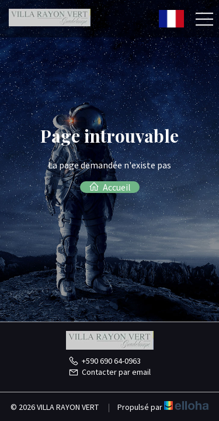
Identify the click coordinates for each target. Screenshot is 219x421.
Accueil (110, 187)
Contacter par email (109, 372)
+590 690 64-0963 (104, 361)
